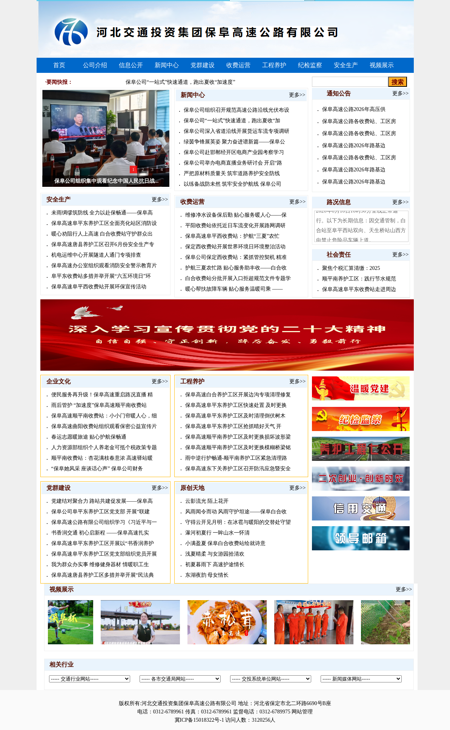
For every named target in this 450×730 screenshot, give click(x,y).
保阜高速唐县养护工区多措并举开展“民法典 (102, 575)
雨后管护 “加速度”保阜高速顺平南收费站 (99, 405)
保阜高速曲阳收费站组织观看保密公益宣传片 (104, 426)
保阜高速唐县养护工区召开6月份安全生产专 (102, 244)
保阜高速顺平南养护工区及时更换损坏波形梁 (238, 437)
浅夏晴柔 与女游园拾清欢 (215, 554)
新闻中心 (167, 65)
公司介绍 (95, 65)
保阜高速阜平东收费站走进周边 (359, 289)
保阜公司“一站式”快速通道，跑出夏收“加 (232, 120)
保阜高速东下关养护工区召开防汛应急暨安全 (238, 468)
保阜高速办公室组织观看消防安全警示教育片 (104, 265)
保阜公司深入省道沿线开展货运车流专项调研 (236, 131)
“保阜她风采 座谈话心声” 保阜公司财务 (97, 468)
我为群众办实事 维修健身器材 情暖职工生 (100, 564)
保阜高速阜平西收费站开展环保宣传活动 (98, 287)
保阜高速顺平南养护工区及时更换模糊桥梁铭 (238, 447)
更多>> (160, 199)
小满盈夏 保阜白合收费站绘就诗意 (225, 543)
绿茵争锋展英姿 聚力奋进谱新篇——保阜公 (235, 142)
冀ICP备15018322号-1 (199, 720)
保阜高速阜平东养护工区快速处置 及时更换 (236, 405)
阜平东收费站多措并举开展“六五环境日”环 (101, 276)
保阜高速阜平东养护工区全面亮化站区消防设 (104, 223)
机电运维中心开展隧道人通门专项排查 (96, 255)
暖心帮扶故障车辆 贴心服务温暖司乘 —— (234, 289)
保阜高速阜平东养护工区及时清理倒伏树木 (235, 416)
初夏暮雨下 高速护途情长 (215, 564)
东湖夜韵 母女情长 (207, 575)
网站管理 (302, 712)
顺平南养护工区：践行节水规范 (359, 279)
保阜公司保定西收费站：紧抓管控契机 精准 (236, 257)
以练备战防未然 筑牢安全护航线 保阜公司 (232, 184)
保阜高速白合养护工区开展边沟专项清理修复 (238, 394)
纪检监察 (310, 65)
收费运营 (238, 65)
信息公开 (131, 65)
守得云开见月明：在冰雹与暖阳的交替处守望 (238, 522)
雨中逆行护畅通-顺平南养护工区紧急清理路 (236, 458)
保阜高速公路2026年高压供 (353, 109)
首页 (59, 65)
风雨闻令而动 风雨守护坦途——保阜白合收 (236, 511)
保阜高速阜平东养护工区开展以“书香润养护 (102, 543)
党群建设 (202, 65)
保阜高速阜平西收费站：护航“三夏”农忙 (232, 236)
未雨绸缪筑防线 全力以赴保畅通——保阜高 (102, 213)
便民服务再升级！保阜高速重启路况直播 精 (102, 394)
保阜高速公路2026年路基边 (353, 145)
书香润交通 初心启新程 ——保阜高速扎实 (100, 533)
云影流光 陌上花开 (207, 501)
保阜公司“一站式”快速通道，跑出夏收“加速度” (180, 82)
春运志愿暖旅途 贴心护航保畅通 (89, 437)
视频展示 (382, 65)
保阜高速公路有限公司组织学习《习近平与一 (104, 522)
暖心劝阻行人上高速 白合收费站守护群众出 (102, 234)
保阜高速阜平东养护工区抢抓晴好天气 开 (233, 426)
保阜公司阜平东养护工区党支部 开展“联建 (100, 511)
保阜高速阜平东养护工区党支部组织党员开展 (104, 554)
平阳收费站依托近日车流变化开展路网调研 (235, 225)
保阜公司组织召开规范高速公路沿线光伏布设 (236, 110)
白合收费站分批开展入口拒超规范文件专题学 (238, 278)
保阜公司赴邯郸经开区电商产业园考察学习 (234, 152)
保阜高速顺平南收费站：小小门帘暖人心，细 (104, 416)
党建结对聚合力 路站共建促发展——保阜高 (102, 501)
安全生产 (346, 65)
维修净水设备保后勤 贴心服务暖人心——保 (236, 215)
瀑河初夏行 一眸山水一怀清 (217, 533)
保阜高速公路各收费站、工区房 (359, 121)
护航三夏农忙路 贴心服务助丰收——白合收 (236, 268)
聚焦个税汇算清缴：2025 (351, 268)
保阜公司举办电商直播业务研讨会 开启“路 (233, 163)
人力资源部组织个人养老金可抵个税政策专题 (104, 447)
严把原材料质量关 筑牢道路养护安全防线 (232, 173)
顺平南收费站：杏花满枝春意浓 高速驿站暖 (102, 458)
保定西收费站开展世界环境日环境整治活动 (235, 246)
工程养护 (274, 65)
